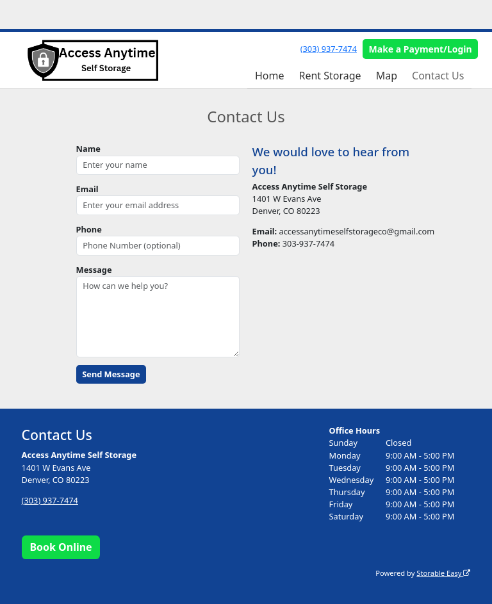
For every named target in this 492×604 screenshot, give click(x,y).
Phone (89, 229)
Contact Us (438, 76)
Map (386, 76)
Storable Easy (443, 573)
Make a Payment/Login (420, 49)
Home (269, 76)
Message (94, 269)
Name (88, 148)
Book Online (60, 547)
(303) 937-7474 (328, 48)
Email (87, 189)
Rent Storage (330, 76)
